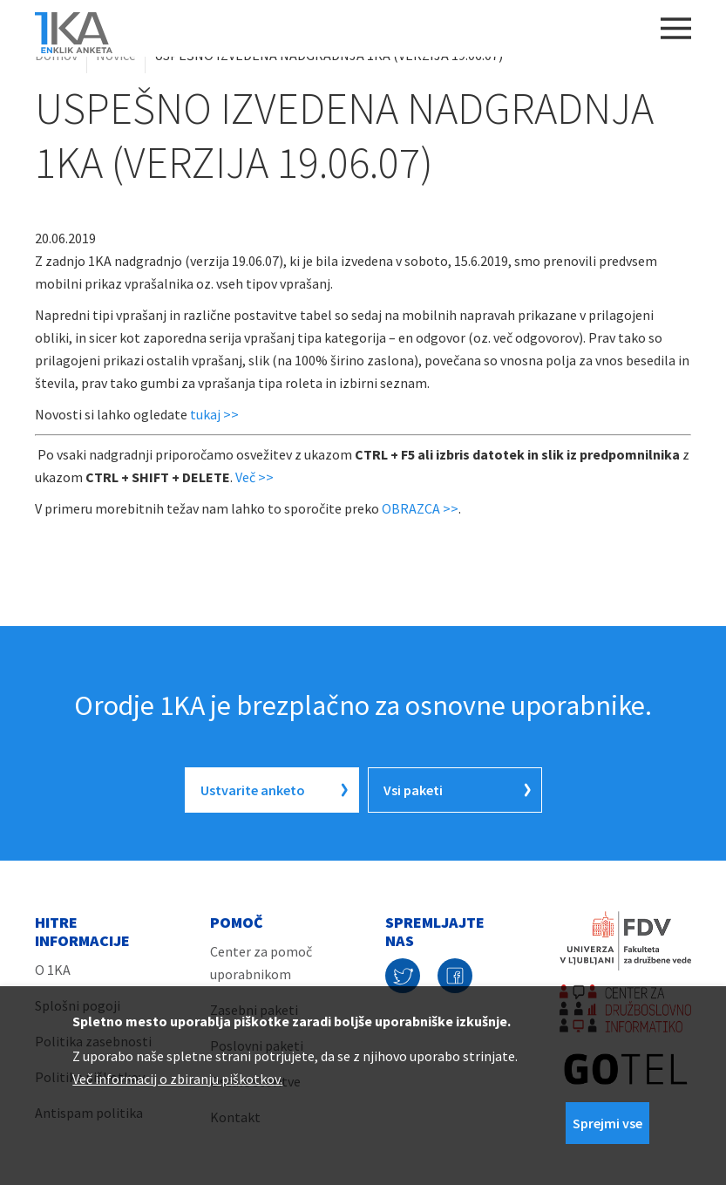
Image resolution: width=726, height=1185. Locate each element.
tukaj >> (214, 414)
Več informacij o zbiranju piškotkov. (177, 1078)
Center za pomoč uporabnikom (261, 963)
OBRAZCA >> (420, 508)
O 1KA (53, 969)
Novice (116, 55)
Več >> (254, 477)
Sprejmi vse (607, 1123)
